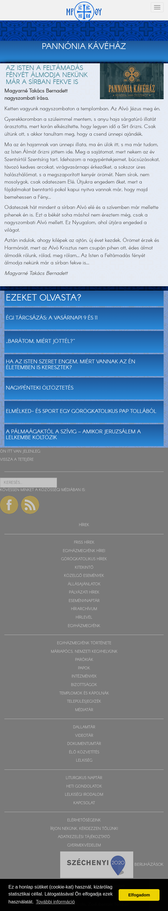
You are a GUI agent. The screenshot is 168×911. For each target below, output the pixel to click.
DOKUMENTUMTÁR (84, 744)
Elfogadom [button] (139, 895)
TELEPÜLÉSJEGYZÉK (84, 701)
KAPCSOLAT (84, 803)
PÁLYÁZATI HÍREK (84, 592)
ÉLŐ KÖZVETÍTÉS (84, 752)
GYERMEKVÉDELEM (84, 845)
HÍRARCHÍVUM (84, 609)
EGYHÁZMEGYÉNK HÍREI (84, 551)
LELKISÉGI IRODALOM (84, 794)
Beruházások (149, 864)
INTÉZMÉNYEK (84, 676)
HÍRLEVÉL (84, 617)
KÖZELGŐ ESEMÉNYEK (84, 576)
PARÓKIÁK (84, 660)
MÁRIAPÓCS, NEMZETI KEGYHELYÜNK (84, 652)
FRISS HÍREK (84, 542)
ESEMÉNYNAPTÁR (84, 601)
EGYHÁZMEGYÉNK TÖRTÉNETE (84, 643)
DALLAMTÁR (84, 727)
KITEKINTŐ (84, 567)
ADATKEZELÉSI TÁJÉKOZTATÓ (84, 837)
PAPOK (84, 668)
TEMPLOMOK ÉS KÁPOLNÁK (84, 693)
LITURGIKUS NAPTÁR (84, 778)
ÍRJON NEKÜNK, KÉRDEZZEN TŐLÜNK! (84, 829)
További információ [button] (55, 901)
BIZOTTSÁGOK (84, 685)
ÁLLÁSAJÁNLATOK (84, 584)
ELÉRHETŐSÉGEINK (84, 820)
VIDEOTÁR (84, 736)
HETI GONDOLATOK (84, 786)
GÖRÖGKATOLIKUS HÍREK (84, 559)
